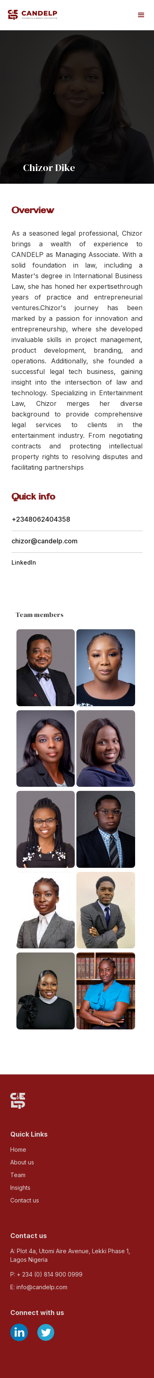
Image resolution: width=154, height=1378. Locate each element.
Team (17, 1174)
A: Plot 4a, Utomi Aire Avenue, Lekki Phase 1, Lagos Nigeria (70, 1255)
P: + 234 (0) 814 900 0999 (46, 1274)
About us (22, 1162)
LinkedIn (23, 562)
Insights (20, 1187)
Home (18, 1149)
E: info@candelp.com (38, 1286)
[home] (32, 14)
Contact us (24, 1200)
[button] (141, 15)
